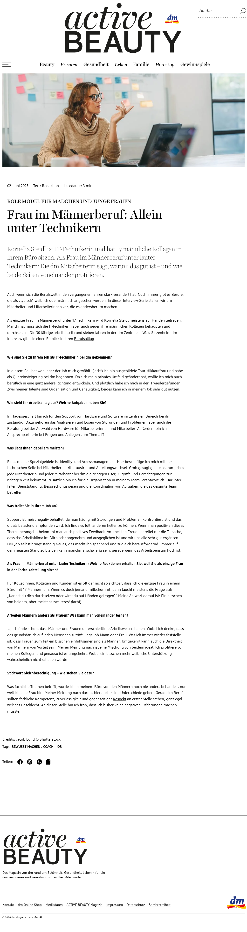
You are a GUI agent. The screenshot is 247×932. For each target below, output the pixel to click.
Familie (141, 64)
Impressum (114, 905)
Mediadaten (54, 905)
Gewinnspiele (195, 64)
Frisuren (69, 64)
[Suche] (222, 11)
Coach (48, 747)
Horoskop (165, 64)
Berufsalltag (84, 339)
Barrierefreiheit (160, 905)
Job (59, 747)
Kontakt (8, 905)
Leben (121, 64)
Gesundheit (96, 64)
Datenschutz (136, 905)
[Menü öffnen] (6, 64)
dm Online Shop (30, 905)
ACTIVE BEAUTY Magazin (85, 905)
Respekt (119, 699)
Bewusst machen (26, 747)
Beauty (47, 64)
